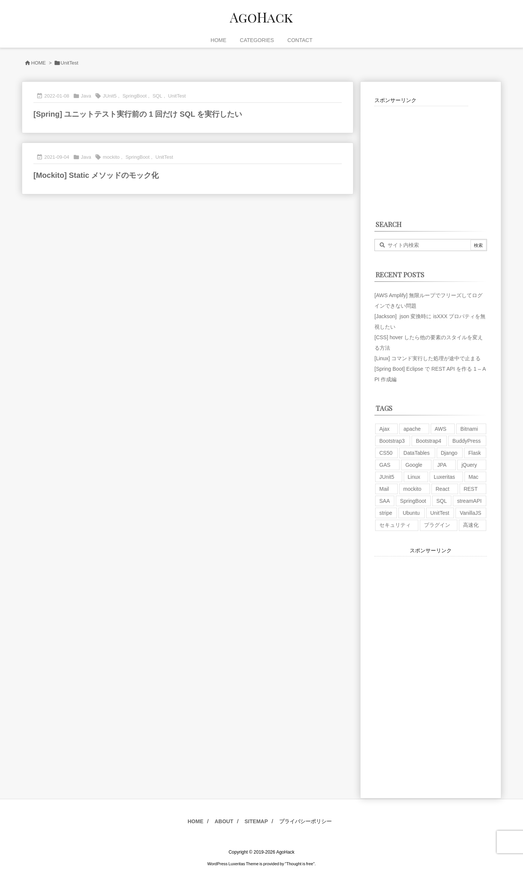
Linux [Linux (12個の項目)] (414, 477)
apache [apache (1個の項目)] (412, 429)
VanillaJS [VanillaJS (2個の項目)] (470, 513)
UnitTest (177, 96)
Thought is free (299, 863)
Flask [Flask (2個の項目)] (474, 453)
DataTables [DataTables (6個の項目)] (416, 453)
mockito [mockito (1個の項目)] (412, 489)
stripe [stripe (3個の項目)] (385, 513)
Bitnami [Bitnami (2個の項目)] (469, 429)
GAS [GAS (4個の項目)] (385, 465)
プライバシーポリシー (305, 821)
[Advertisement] (421, 153)
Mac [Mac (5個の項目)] (473, 477)
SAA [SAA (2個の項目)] (384, 501)
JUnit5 (110, 96)
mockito (111, 157)
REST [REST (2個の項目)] (471, 489)
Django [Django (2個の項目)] (449, 453)
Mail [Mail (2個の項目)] (384, 489)
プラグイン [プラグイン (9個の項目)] (437, 525)
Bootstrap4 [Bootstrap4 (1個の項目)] (428, 441)
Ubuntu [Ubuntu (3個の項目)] (411, 513)
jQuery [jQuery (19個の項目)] (469, 465)
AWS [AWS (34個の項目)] (440, 429)
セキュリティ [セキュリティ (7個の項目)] (395, 525)
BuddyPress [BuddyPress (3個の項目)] (466, 441)
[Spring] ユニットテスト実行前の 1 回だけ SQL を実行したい (137, 114)
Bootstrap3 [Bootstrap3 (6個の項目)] (392, 441)
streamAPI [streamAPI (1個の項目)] (469, 501)
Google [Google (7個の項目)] (413, 465)
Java (86, 96)
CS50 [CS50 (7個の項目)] (385, 453)
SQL (157, 96)
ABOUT (224, 821)
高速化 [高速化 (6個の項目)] (471, 525)
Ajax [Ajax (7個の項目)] (384, 429)
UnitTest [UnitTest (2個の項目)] (439, 513)
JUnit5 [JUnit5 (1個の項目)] (386, 477)
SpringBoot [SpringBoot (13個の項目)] (413, 501)
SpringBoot (134, 96)
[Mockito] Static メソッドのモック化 (96, 175)
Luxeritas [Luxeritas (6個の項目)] (444, 477)
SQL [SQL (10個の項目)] (441, 501)
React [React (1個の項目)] (442, 489)
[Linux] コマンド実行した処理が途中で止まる (427, 358)
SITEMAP (256, 821)
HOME (38, 63)
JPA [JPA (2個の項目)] (441, 465)
